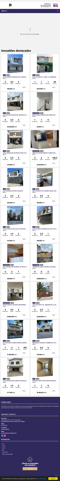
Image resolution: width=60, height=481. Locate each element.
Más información (41, 479)
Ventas (3, 445)
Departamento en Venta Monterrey (14, 304)
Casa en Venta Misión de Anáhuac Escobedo (15, 115)
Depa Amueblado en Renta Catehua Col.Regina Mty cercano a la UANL (15, 267)
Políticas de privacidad (7, 454)
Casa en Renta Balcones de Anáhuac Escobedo (15, 380)
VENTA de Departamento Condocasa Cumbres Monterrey (44, 153)
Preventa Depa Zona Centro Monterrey (44, 380)
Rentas (3, 448)
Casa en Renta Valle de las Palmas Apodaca (15, 229)
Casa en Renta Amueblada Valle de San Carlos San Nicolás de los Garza (44, 229)
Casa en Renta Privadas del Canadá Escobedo (15, 77)
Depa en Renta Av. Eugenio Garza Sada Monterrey (44, 191)
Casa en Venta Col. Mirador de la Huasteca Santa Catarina (44, 304)
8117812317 (46, 6)
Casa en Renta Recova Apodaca (13, 191)
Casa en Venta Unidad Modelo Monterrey (15, 342)
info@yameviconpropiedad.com (9, 433)
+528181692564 (47, 5)
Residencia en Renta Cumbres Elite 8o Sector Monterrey (44, 342)
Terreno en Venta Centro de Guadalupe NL (44, 267)
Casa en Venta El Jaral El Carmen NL (44, 77)
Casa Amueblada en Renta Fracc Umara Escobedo (15, 153)
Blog (3, 450)
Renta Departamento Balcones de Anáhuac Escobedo (44, 115)
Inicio (3, 443)
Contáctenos (5, 452)
